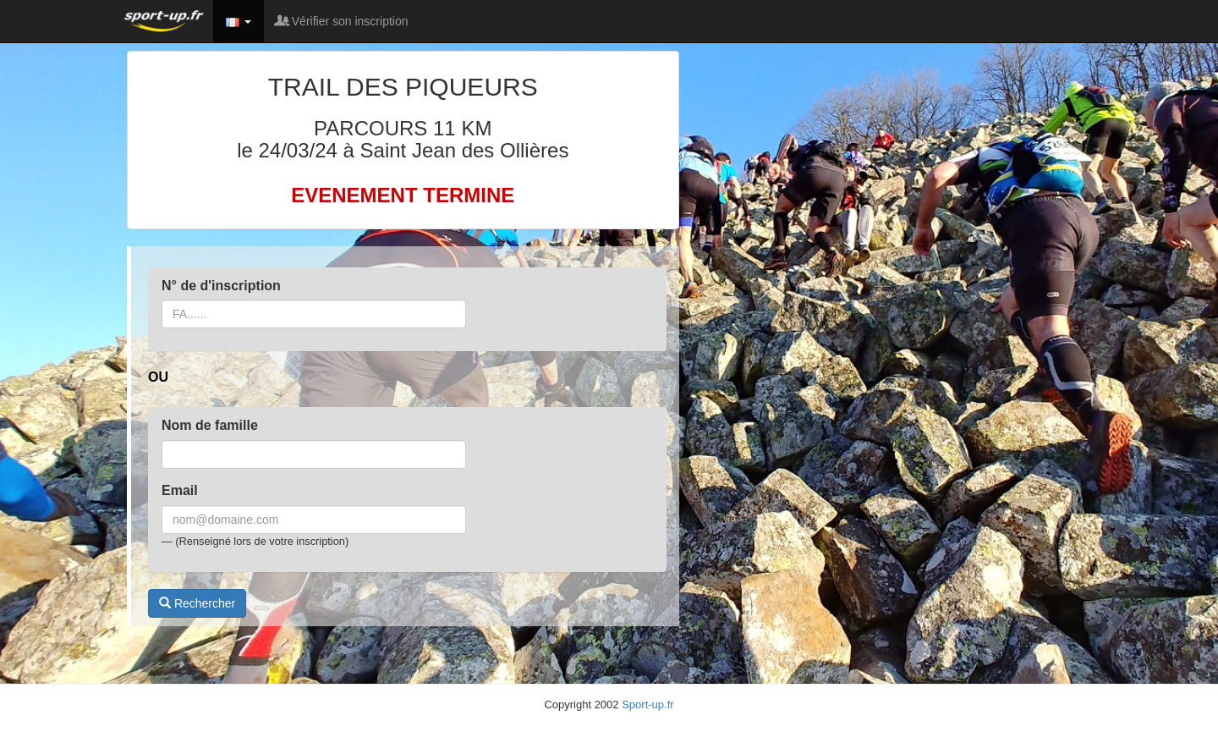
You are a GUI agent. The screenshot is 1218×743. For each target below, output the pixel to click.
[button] (238, 21)
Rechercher (197, 603)
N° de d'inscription (221, 285)
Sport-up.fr (647, 704)
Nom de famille (210, 425)
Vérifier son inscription (343, 21)
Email (180, 490)
